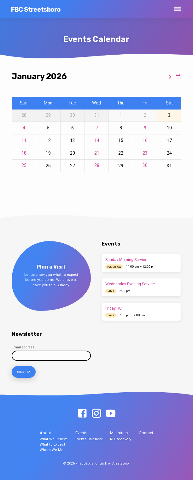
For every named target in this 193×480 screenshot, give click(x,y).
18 (23, 153)
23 (145, 153)
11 (23, 140)
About (45, 432)
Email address (23, 347)
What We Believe (54, 439)
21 (96, 153)
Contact (146, 432)
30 (145, 165)
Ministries (119, 432)
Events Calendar (88, 439)
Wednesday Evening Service (130, 284)
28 (96, 165)
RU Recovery (120, 439)
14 (96, 140)
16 (145, 140)
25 (23, 165)
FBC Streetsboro (36, 9)
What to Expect (52, 444)
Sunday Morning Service (126, 260)
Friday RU (113, 308)
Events (81, 432)
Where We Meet (53, 449)
